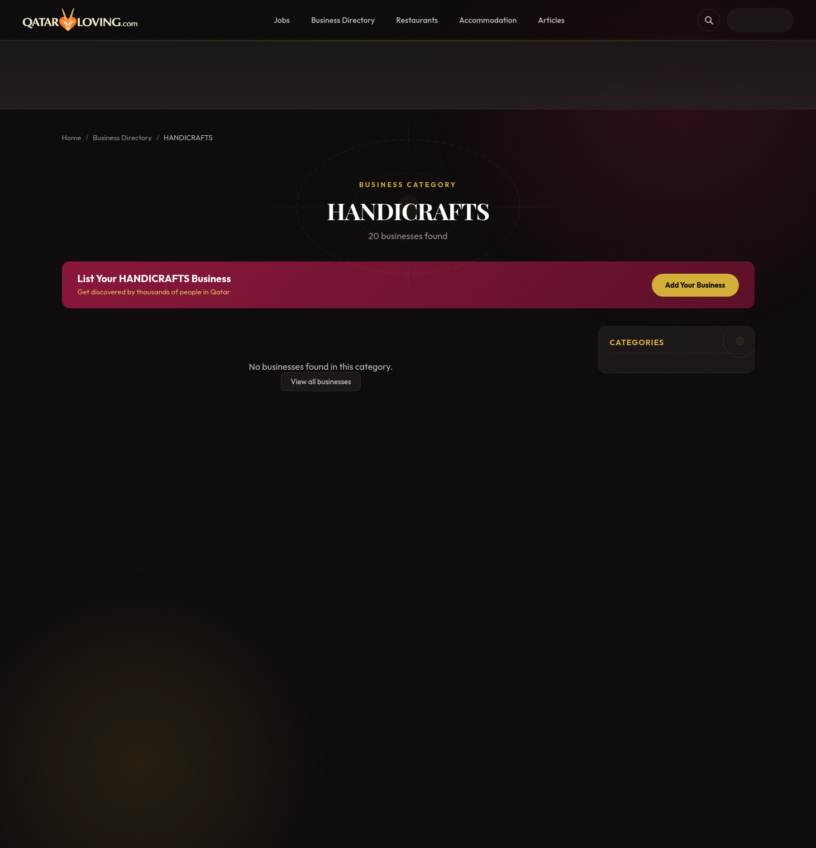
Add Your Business (695, 284)
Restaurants (417, 20)
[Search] (709, 20)
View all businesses (320, 381)
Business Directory (343, 20)
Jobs (282, 20)
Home (72, 137)
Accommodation (488, 20)
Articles (551, 20)
